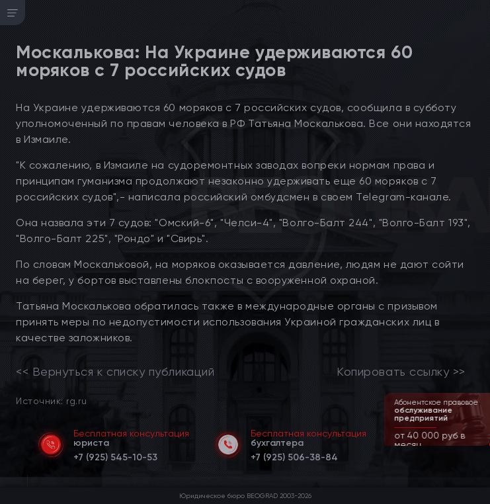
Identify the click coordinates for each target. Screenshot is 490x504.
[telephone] (115, 455)
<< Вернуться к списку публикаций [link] (115, 372)
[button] (481, 444)
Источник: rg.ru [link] (51, 400)
